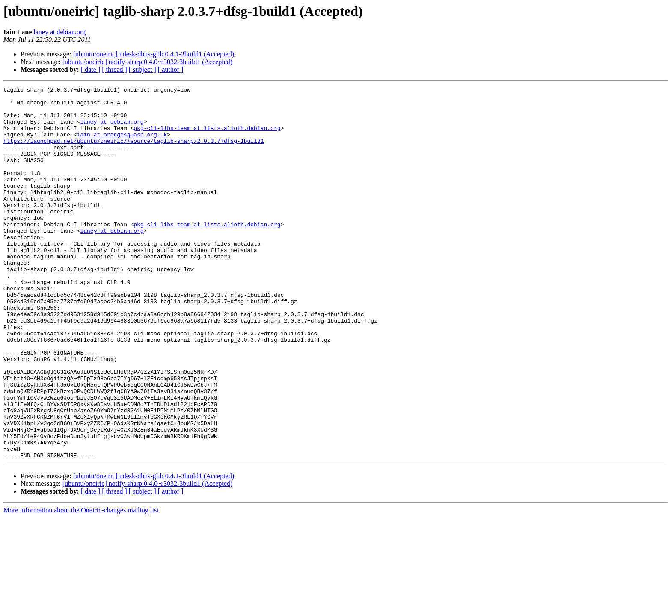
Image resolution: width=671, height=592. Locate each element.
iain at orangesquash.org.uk (122, 144)
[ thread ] (114, 69)
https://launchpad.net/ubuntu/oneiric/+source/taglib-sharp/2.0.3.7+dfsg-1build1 (133, 152)
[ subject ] (142, 69)
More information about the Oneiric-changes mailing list (81, 584)
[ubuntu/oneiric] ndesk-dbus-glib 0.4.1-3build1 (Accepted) (153, 54)
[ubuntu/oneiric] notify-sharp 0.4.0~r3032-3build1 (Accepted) (147, 61)
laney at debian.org (59, 32)
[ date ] (90, 69)
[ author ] (171, 69)
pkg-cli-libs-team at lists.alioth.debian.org (207, 137)
